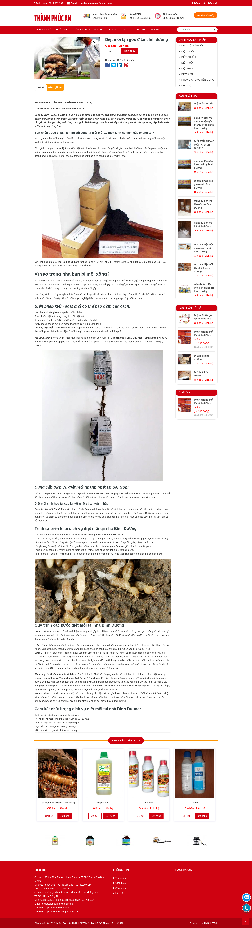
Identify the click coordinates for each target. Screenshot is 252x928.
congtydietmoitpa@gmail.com (95, 3)
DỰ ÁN (141, 29)
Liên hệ (119, 893)
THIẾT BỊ (97, 29)
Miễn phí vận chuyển (105, 14)
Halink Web (211, 923)
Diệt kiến (187, 74)
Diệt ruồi (187, 62)
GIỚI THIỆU (62, 29)
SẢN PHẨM (80, 29)
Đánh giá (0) (55, 87)
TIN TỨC (127, 29)
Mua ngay (129, 51)
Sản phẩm (121, 888)
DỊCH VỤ (113, 29)
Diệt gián (187, 68)
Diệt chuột (188, 57)
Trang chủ (121, 878)
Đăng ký (212, 3)
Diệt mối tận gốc (125, 60)
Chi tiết (49, 816)
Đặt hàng (64, 816)
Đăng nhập (199, 3)
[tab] (41, 87)
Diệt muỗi (187, 51)
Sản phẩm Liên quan (126, 740)
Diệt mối (186, 85)
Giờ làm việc (170, 14)
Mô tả (41, 87)
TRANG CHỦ (44, 29)
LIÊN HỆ (154, 29)
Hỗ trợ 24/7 (134, 14)
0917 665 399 (56, 3)
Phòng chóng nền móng (197, 79)
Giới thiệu (120, 883)
